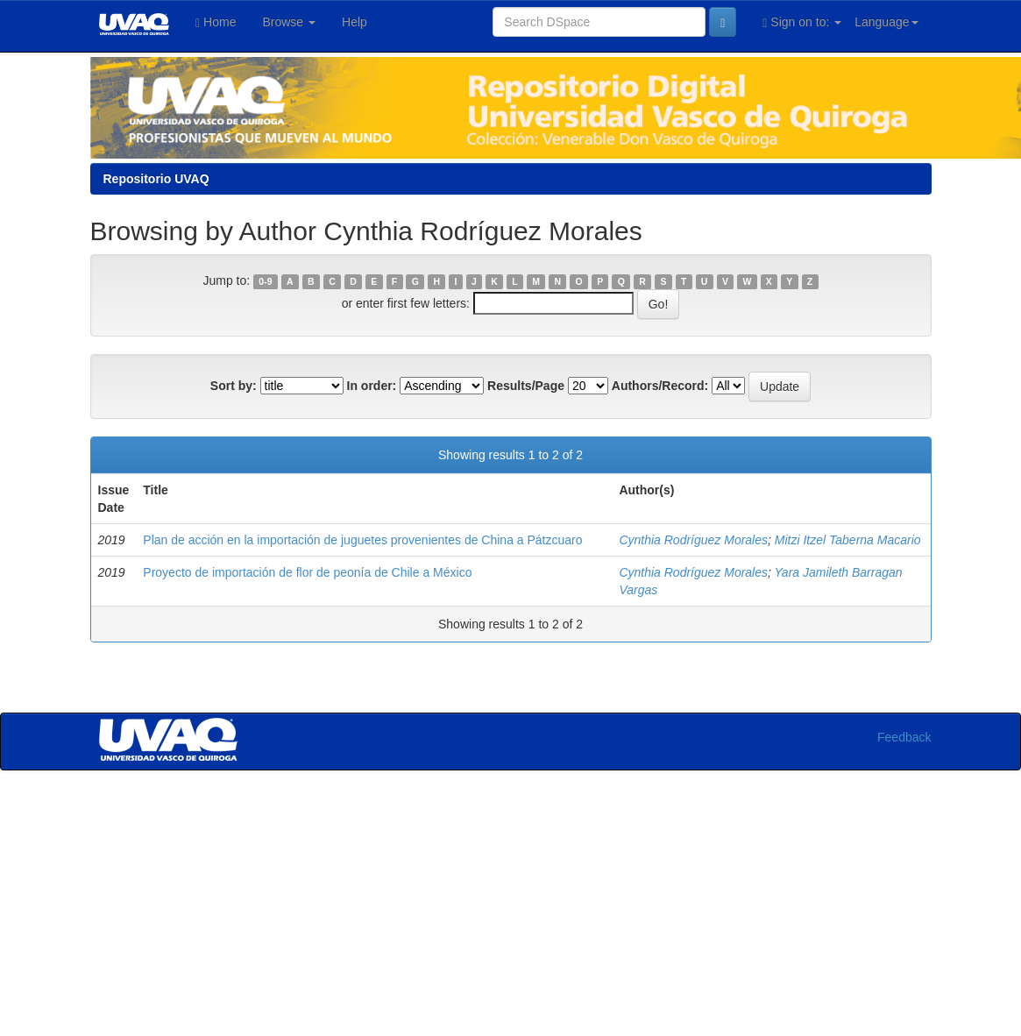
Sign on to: (801, 22)
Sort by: (233, 386)
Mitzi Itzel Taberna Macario (848, 540)
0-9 (265, 281)
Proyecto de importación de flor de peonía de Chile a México (307, 572)
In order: (372, 386)
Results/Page (525, 386)
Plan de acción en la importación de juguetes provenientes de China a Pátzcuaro (362, 540)
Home (215, 22)
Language (886, 22)
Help (354, 22)
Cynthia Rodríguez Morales (693, 540)
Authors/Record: (660, 386)
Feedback (904, 737)
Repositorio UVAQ (156, 179)
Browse (289, 22)
